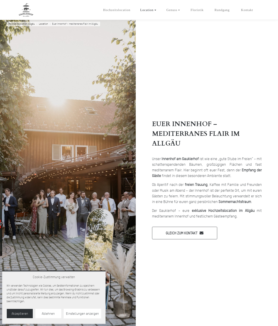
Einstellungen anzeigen (82, 314)
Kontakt (247, 10)
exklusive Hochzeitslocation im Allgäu (223, 210)
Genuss (171, 10)
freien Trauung (196, 184)
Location (146, 10)
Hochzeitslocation (116, 10)
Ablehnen (48, 314)
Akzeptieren (20, 314)
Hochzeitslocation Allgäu (22, 23)
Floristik (197, 10)
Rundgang (222, 10)
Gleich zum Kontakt (181, 232)
